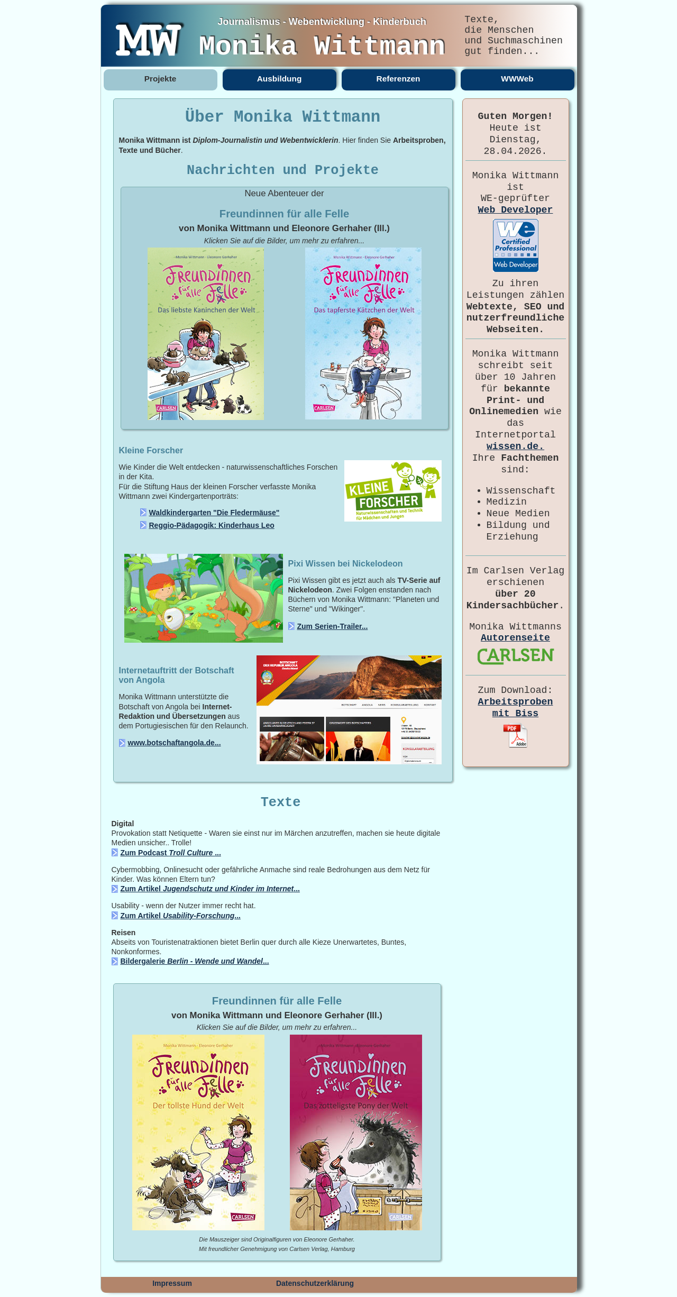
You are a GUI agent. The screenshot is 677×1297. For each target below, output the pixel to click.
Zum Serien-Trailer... (332, 626)
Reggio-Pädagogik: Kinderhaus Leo (212, 525)
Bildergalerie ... (195, 961)
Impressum (172, 1283)
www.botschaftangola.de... (174, 742)
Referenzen (398, 78)
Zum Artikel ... (210, 888)
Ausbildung (279, 78)
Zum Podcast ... (171, 852)
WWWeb (517, 78)
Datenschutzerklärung (315, 1283)
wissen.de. (515, 446)
